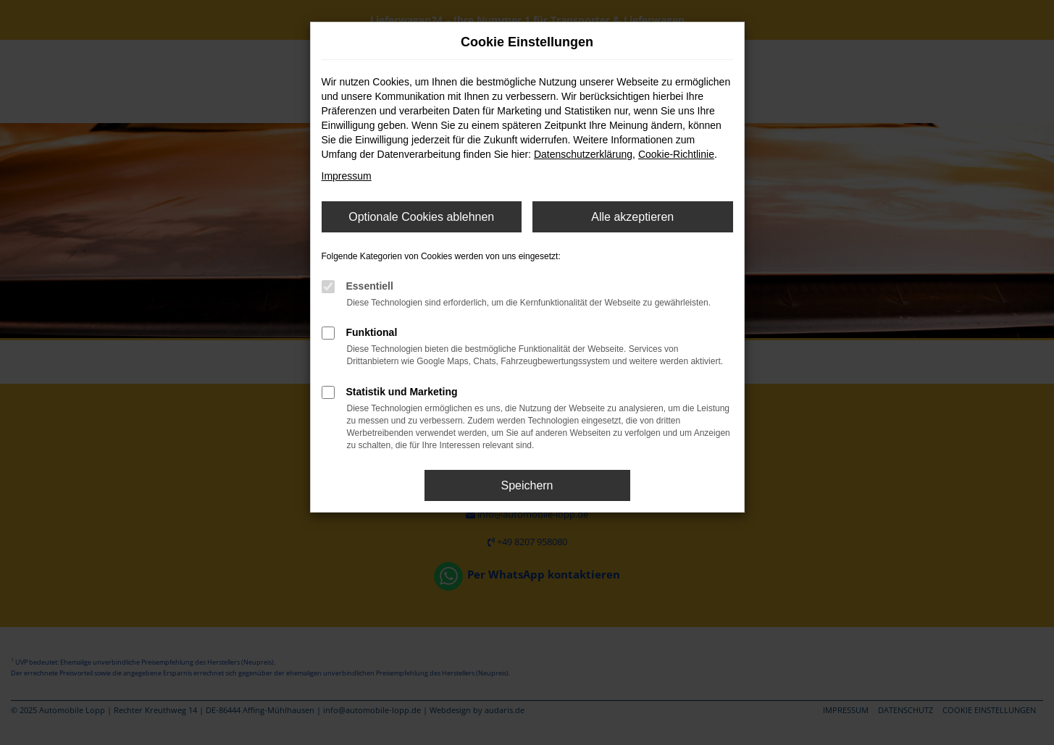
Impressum (347, 176)
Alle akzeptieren (632, 217)
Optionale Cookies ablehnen (421, 217)
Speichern (527, 485)
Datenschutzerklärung (583, 154)
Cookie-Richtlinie (676, 154)
